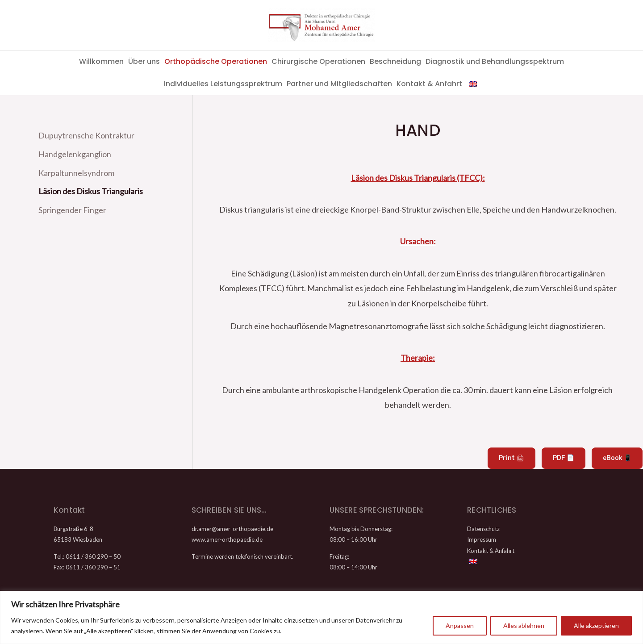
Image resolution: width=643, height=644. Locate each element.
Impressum (481, 539)
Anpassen (460, 625)
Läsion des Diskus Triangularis (90, 190)
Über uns (144, 61)
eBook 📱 (617, 458)
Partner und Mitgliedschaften (339, 84)
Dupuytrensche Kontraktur (86, 135)
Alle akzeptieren (596, 625)
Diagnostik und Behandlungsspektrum (495, 61)
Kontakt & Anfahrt (429, 84)
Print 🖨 (511, 458)
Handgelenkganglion (74, 154)
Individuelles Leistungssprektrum (223, 84)
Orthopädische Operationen (215, 61)
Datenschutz (483, 528)
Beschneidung (395, 61)
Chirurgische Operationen (318, 61)
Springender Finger (72, 208)
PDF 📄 (563, 458)
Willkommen (101, 61)
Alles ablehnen (523, 625)
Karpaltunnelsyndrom (76, 171)
